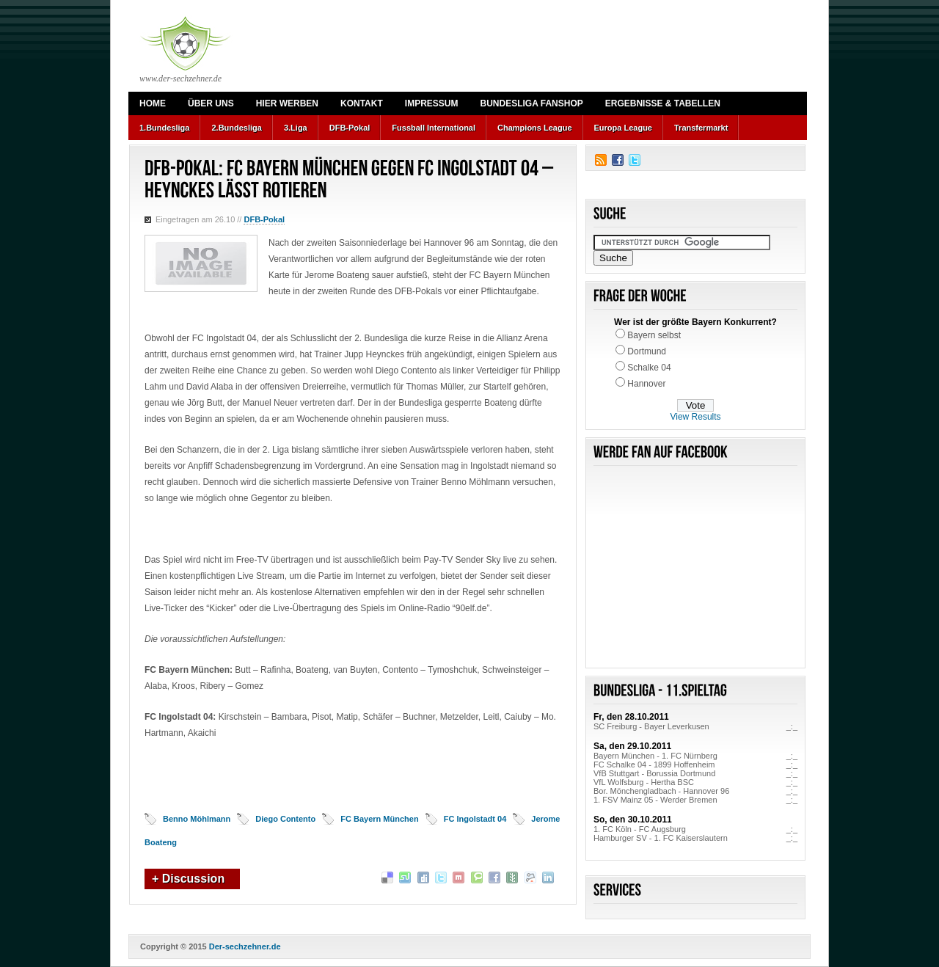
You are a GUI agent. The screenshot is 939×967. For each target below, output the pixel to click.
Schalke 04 (649, 367)
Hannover (646, 384)
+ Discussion (188, 878)
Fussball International (433, 127)
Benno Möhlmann (196, 818)
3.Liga (295, 127)
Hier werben (287, 103)
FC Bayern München (379, 818)
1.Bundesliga (164, 127)
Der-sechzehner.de (245, 946)
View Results (695, 417)
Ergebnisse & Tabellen (662, 103)
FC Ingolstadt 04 (475, 818)
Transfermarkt (701, 127)
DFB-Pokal (349, 127)
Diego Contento (285, 818)
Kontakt (361, 103)
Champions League (534, 127)
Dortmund (646, 351)
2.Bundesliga (236, 127)
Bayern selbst (654, 335)
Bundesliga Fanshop (531, 103)
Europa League (623, 127)
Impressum (431, 103)
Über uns (211, 103)
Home (152, 103)
